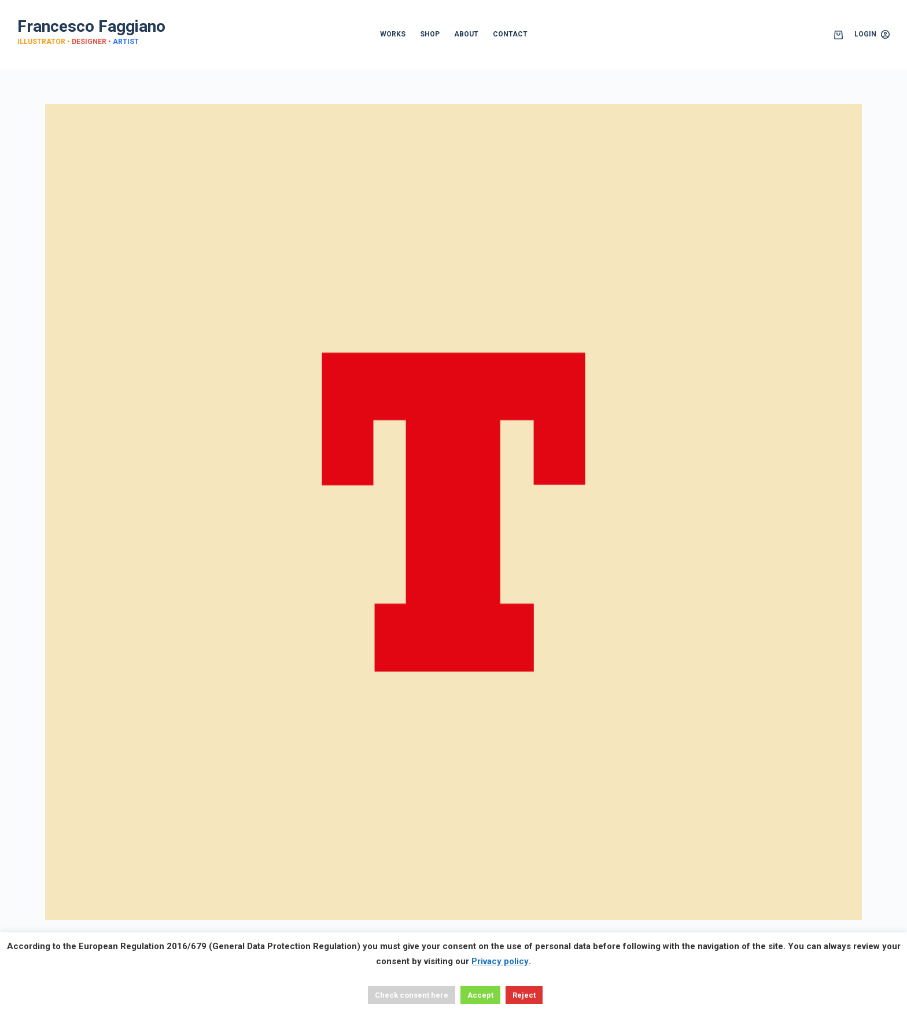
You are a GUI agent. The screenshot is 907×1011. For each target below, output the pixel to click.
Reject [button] (524, 995)
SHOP (430, 34)
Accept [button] (480, 995)
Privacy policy (500, 961)
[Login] (872, 34)
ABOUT (466, 34)
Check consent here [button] (411, 995)
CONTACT (510, 34)
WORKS (392, 34)
